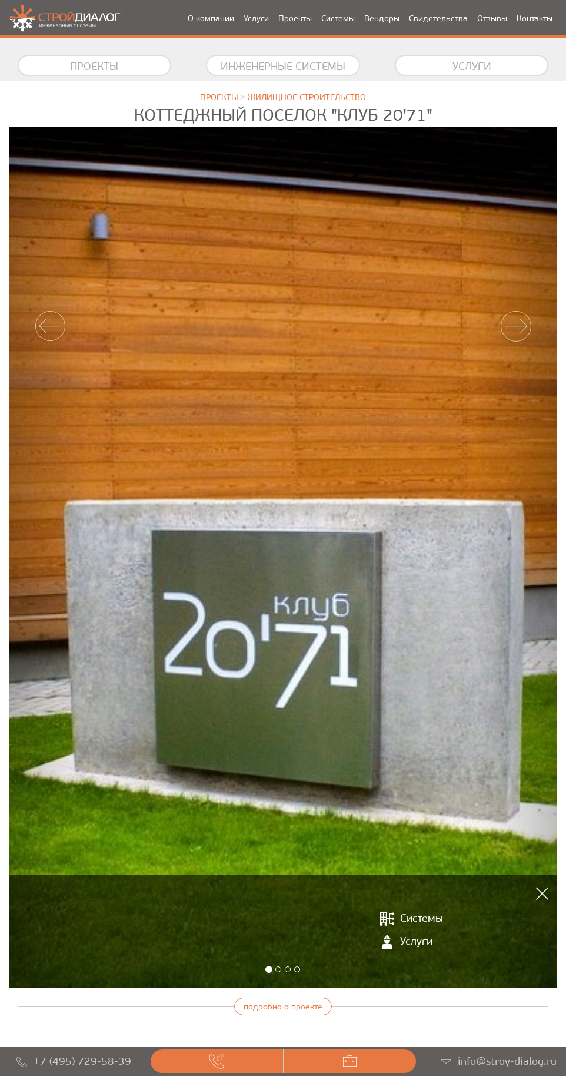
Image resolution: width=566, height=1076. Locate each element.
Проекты (295, 19)
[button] (50, 557)
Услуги (256, 19)
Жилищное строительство (307, 97)
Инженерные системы (283, 66)
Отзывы (492, 19)
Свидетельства (438, 19)
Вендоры (381, 19)
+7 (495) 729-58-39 (82, 1061)
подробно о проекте (283, 1007)
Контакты (534, 19)
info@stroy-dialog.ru (507, 1061)
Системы (338, 19)
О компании (211, 19)
